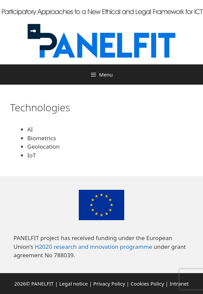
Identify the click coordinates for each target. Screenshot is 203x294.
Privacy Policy (109, 283)
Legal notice (73, 283)
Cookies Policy (147, 283)
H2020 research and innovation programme (93, 247)
